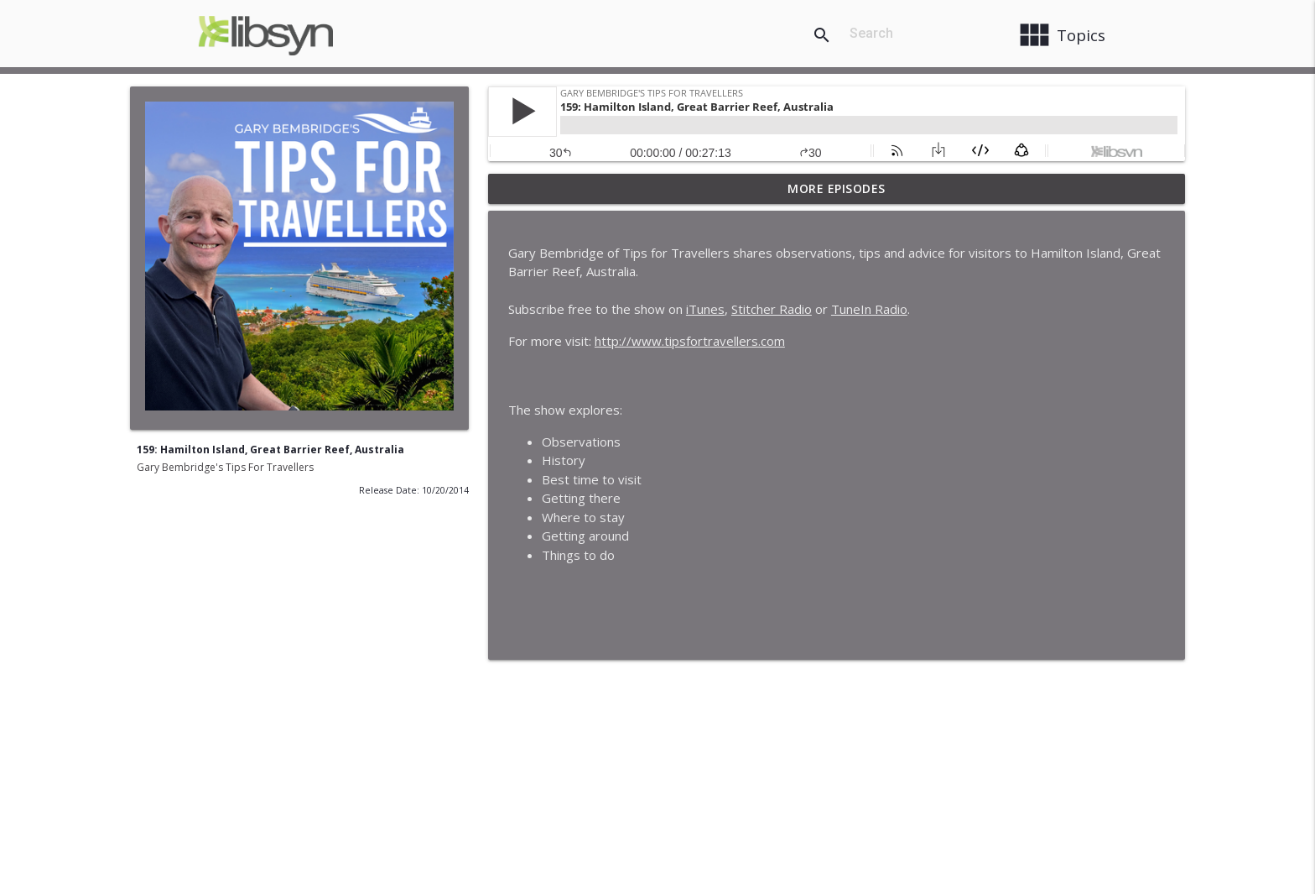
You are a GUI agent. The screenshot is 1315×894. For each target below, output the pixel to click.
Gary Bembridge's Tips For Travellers (225, 467)
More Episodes (836, 188)
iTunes (705, 309)
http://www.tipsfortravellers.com (690, 340)
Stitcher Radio (771, 309)
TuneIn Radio (869, 309)
